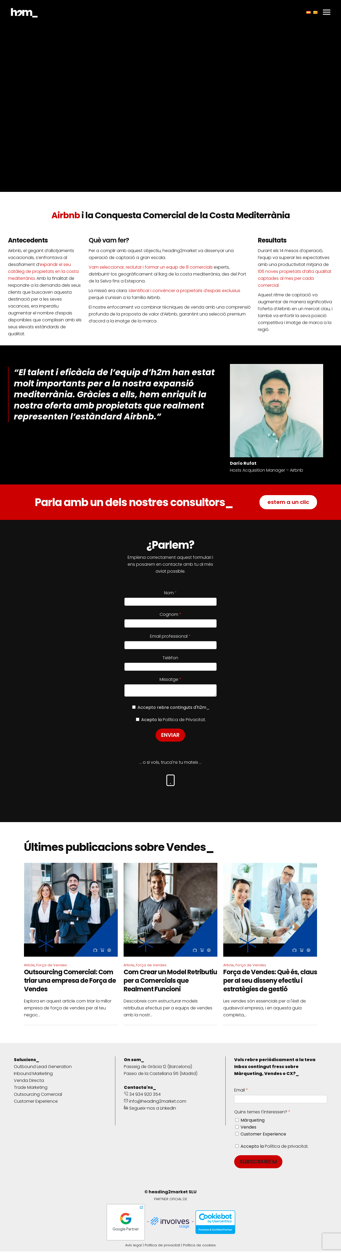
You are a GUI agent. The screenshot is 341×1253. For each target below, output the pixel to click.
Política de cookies (199, 1246)
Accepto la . (274, 1148)
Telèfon (170, 658)
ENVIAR (170, 736)
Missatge (169, 679)
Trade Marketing (30, 1089)
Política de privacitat (286, 1148)
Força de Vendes (51, 966)
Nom (169, 593)
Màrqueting (253, 1122)
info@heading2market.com (155, 1103)
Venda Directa (29, 1082)
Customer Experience (36, 1103)
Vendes (248, 1129)
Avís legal (133, 1246)
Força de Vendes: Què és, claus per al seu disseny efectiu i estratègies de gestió (270, 982)
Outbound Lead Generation (43, 1068)
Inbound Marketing (33, 1075)
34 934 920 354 (142, 1096)
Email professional (169, 636)
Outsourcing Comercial (38, 1096)
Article (29, 966)
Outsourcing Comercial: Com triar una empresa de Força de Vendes (70, 982)
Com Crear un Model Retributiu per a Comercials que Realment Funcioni (170, 982)
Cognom (169, 614)
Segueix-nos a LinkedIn (150, 1110)
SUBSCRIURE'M (258, 1163)
